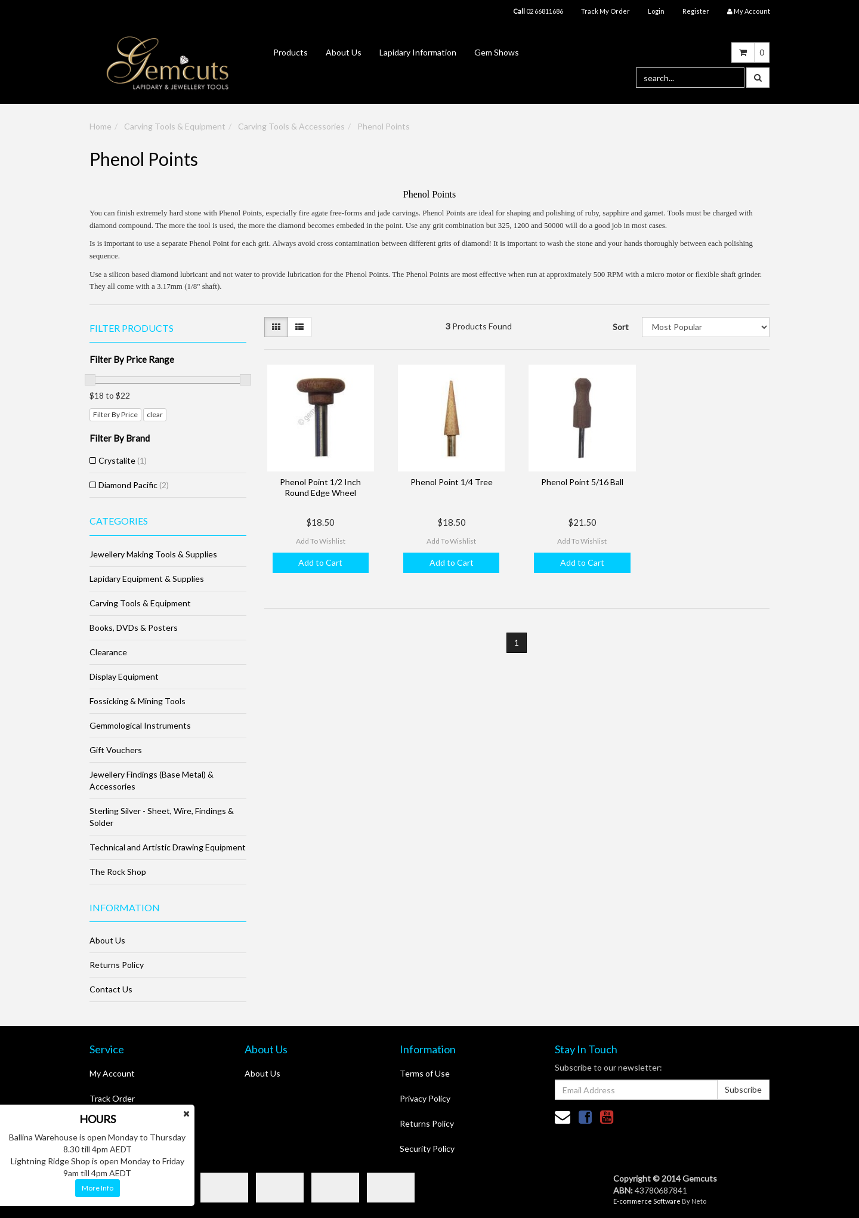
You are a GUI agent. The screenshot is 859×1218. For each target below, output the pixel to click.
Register (695, 11)
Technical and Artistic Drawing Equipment (167, 847)
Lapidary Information (417, 52)
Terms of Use (425, 1073)
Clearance (108, 652)
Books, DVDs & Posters (133, 627)
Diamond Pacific (133, 485)
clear (155, 414)
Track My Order (605, 11)
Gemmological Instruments (140, 725)
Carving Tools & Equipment (174, 126)
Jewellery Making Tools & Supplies (153, 554)
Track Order (112, 1098)
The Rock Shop (117, 872)
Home (100, 126)
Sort (621, 327)
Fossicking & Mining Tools (137, 701)
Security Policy (427, 1148)
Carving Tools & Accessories (291, 126)
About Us (343, 52)
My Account (112, 1073)
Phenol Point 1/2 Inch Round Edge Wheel (320, 487)
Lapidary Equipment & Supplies (146, 578)
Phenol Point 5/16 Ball (582, 482)
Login (656, 11)
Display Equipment (124, 676)
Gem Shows (496, 52)
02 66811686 (538, 11)
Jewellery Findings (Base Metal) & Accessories (151, 780)
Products (290, 52)
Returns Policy (116, 965)
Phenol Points (383, 126)
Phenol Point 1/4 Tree (451, 482)
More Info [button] (97, 1187)
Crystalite (122, 460)
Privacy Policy (425, 1098)
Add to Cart (320, 562)
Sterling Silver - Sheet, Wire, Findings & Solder (161, 817)
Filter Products (131, 328)
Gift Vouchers (115, 750)
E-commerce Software (647, 1201)
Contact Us (110, 989)
